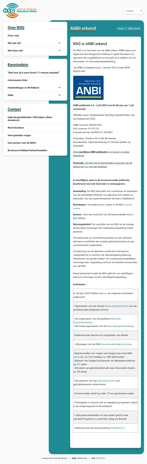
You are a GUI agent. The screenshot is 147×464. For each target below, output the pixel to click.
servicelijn (78, 356)
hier (86, 166)
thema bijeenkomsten (116, 306)
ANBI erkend (134, 28)
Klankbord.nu (117, 427)
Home (120, 28)
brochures (126, 344)
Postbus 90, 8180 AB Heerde (54, 458)
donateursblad (109, 344)
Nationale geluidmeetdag (120, 326)
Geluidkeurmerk (106, 380)
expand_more (59, 43)
